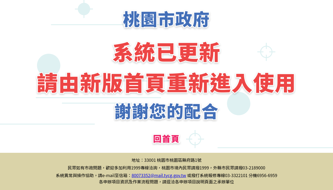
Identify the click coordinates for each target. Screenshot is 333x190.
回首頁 (166, 138)
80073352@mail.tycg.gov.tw (159, 175)
